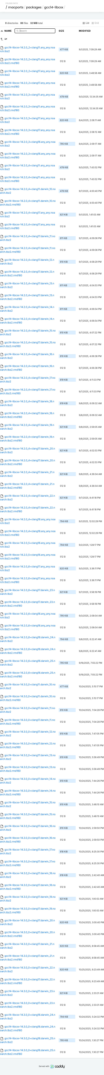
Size (61, 30)
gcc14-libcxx (53, 7)
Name (8, 30)
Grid (95, 23)
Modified (85, 30)
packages (33, 7)
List (85, 23)
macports (15, 7)
